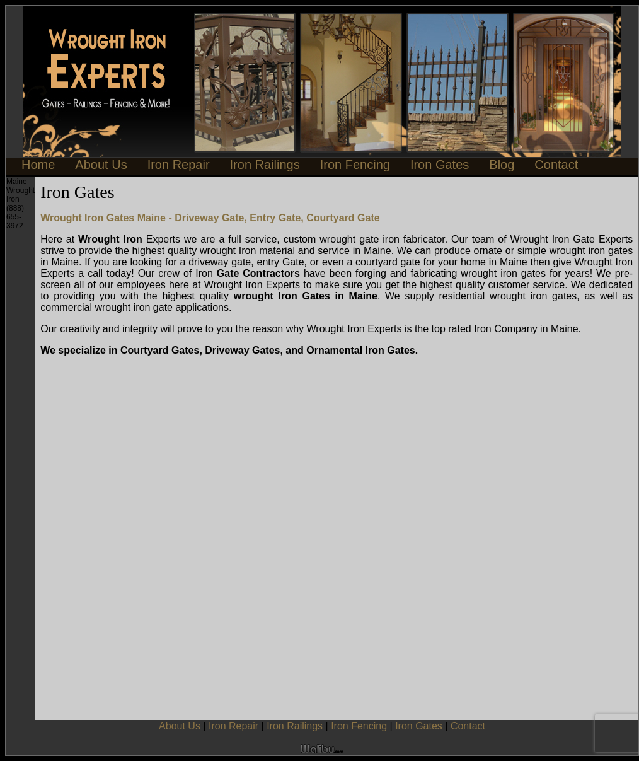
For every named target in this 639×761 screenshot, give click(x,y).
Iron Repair (178, 164)
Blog (501, 164)
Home (38, 164)
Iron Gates (439, 164)
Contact (556, 164)
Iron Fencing (355, 164)
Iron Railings (265, 164)
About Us (101, 164)
